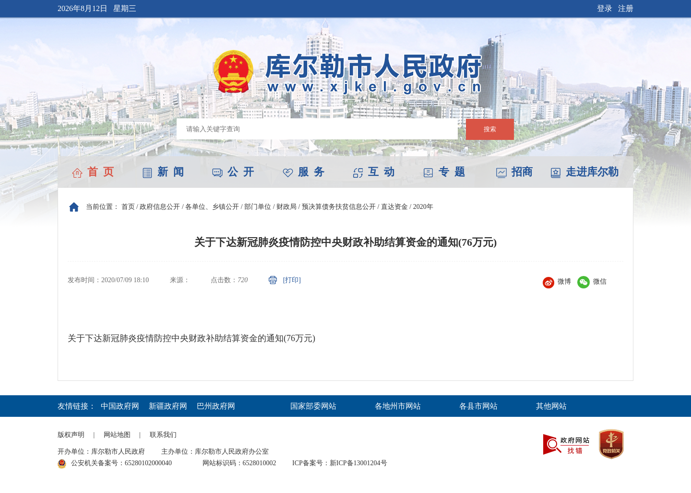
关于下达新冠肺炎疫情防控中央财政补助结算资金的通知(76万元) (191, 338)
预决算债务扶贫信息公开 (339, 206)
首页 (128, 206)
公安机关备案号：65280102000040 (115, 464)
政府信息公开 (160, 206)
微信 (592, 281)
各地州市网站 (398, 406)
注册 (625, 8)
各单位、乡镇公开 (212, 206)
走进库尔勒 (584, 172)
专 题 (444, 172)
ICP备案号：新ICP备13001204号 (339, 463)
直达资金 (394, 206)
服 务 (303, 172)
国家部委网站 (313, 406)
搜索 (490, 129)
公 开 (233, 172)
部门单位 (257, 206)
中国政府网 (120, 406)
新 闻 (163, 172)
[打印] (292, 280)
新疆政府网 (168, 406)
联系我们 (163, 434)
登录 (604, 8)
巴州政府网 (216, 406)
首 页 (93, 172)
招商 (514, 172)
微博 (557, 281)
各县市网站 (478, 406)
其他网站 (551, 406)
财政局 (286, 206)
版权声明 (71, 434)
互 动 (373, 172)
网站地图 (117, 434)
